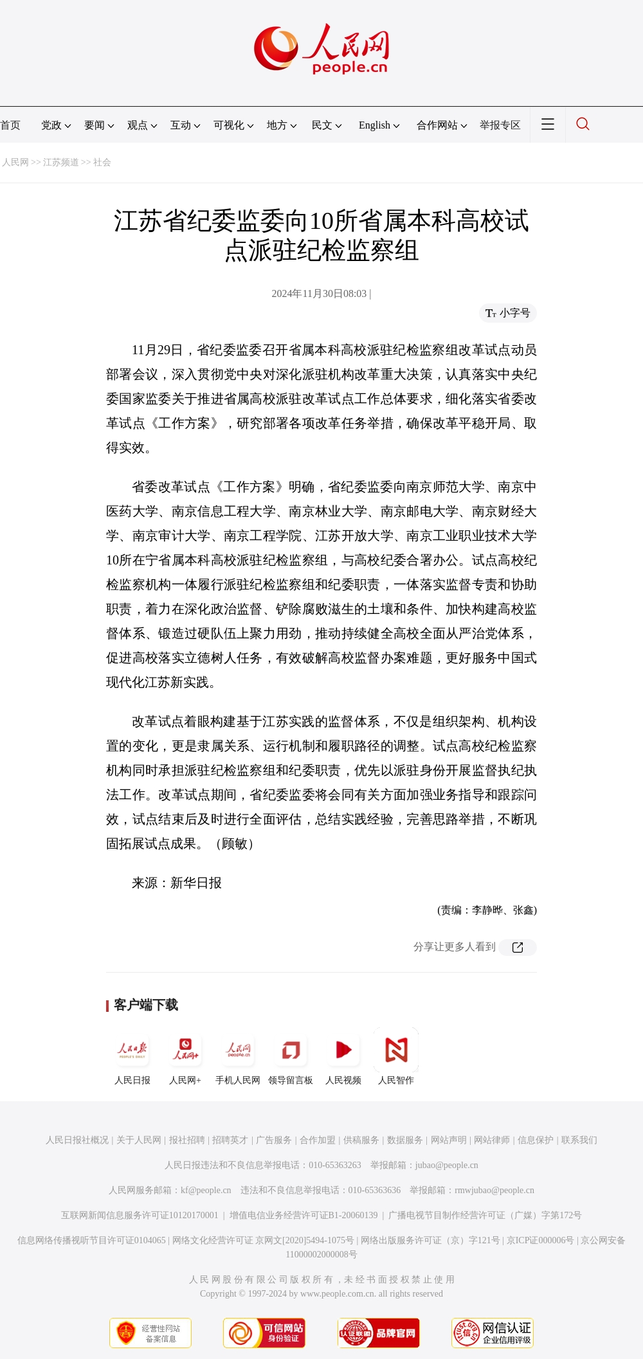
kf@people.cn (206, 1190)
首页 (10, 125)
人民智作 (396, 1056)
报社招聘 (187, 1140)
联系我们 (579, 1140)
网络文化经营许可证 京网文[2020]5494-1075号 (263, 1240)
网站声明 (449, 1140)
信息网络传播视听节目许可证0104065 (91, 1240)
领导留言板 (290, 1056)
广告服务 (274, 1140)
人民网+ (185, 1056)
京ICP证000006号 (541, 1240)
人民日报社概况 (77, 1140)
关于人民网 (138, 1140)
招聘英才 (230, 1140)
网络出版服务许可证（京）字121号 (430, 1240)
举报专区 (500, 125)
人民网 (15, 162)
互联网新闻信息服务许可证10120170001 (140, 1215)
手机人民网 (237, 1056)
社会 (102, 162)
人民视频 (343, 1056)
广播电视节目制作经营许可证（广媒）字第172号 (485, 1215)
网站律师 (492, 1140)
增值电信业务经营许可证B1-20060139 (304, 1215)
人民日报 (132, 1056)
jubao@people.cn (446, 1165)
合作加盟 (318, 1140)
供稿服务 (361, 1140)
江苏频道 (61, 162)
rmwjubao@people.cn (494, 1190)
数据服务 (405, 1140)
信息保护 (536, 1140)
